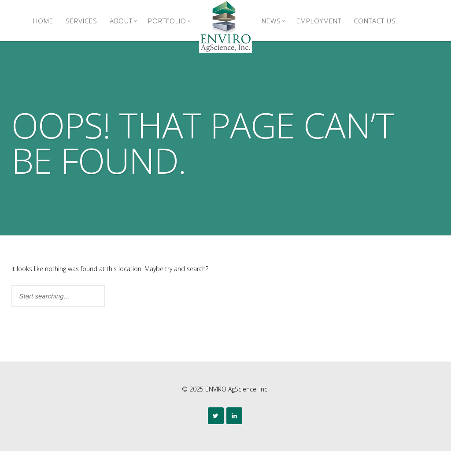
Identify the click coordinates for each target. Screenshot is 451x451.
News (273, 20)
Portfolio (169, 20)
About (123, 20)
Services (81, 20)
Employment (318, 20)
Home (43, 20)
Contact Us (375, 20)
